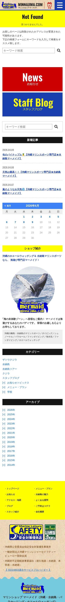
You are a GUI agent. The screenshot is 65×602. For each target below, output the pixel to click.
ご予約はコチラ (43, 506)
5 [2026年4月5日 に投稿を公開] (58, 216)
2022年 (11, 428)
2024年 (11, 419)
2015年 (11, 460)
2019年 (11, 442)
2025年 (11, 414)
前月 (8, 206)
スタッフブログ (10, 378)
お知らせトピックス (18, 382)
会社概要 (40, 512)
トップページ (13, 488)
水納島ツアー (9, 369)
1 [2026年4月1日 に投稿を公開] (24, 216)
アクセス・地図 (14, 500)
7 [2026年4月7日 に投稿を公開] (15, 222)
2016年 (11, 455)
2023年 (11, 423)
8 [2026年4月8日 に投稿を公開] (24, 222)
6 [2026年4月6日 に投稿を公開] (6, 222)
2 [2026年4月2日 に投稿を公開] (32, 216)
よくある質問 (42, 500)
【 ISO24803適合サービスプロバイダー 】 (28, 570)
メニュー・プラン (17, 387)
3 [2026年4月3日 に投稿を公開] (41, 216)
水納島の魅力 (42, 494)
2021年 (11, 432)
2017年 (11, 451)
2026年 (11, 410)
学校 (9, 391)
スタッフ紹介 (13, 512)
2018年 (11, 446)
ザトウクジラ (9, 359)
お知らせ (11, 494)
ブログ (10, 506)
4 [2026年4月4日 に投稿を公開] (49, 216)
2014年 (11, 465)
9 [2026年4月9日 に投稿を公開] (32, 222)
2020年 (11, 437)
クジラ (6, 373)
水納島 (6, 364)
